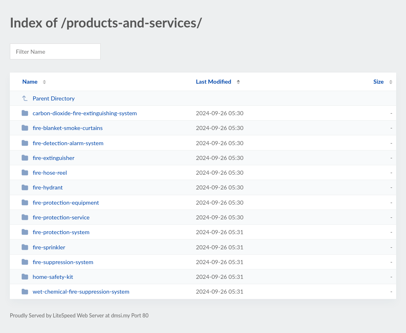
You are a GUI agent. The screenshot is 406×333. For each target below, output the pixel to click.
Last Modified (213, 81)
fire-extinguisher (47, 157)
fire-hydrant (41, 187)
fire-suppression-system (57, 261)
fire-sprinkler (43, 247)
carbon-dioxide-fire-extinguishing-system (79, 112)
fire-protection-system (55, 231)
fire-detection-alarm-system (62, 142)
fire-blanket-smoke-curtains (62, 127)
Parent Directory (48, 98)
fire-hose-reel (44, 172)
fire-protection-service (55, 217)
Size (379, 81)
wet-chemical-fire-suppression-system (75, 291)
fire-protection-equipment (60, 202)
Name (29, 81)
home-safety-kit (47, 276)
